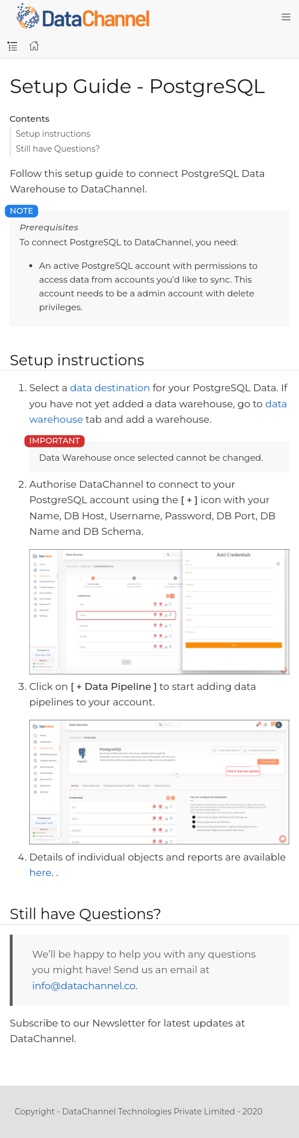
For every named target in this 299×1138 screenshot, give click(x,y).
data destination (110, 388)
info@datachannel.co (83, 986)
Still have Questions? (58, 149)
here (40, 872)
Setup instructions (53, 134)
